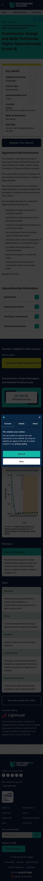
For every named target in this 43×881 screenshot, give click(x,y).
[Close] (39, 417)
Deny (21, 461)
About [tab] (35, 424)
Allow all (21, 454)
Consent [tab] (7, 424)
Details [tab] (21, 424)
